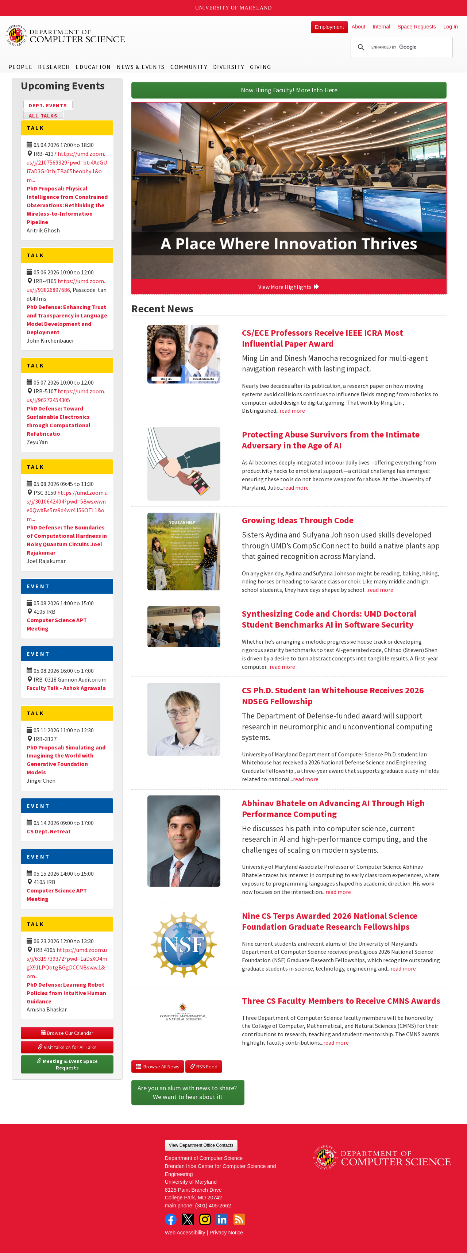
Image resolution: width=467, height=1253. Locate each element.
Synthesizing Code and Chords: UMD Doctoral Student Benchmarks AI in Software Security (329, 619)
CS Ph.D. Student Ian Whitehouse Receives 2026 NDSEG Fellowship (333, 696)
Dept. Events (51, 105)
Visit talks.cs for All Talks (67, 1047)
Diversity (228, 66)
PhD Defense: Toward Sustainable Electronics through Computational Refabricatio (58, 421)
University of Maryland (233, 8)
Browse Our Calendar (67, 1033)
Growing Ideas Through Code (298, 520)
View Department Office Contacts (201, 1145)
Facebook (171, 1219)
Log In (450, 27)
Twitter (188, 1219)
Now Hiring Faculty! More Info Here (289, 90)
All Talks (43, 115)
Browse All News (158, 1066)
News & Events (141, 66)
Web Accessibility (185, 1232)
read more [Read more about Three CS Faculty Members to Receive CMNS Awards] (336, 1042)
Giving (260, 66)
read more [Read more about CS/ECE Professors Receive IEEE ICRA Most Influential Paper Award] (292, 410)
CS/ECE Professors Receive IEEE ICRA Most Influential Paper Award (322, 338)
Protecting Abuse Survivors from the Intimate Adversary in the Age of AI (331, 440)
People (20, 66)
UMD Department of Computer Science (65, 35)
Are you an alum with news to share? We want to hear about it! (188, 1092)
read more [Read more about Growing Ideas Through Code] (380, 589)
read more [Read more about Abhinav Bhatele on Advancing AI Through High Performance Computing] (338, 891)
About (359, 27)
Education (93, 66)
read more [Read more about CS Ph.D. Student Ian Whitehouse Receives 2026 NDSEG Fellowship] (306, 779)
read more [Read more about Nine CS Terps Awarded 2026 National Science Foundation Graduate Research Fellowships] (403, 968)
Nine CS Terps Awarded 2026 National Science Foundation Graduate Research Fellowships (329, 921)
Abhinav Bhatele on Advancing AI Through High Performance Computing (333, 808)
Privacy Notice (226, 1232)
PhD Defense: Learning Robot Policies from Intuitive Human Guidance (66, 993)
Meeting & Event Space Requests (67, 1064)
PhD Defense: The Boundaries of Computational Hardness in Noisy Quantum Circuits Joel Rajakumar (67, 540)
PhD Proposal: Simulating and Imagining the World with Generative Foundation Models (66, 760)
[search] (400, 47)
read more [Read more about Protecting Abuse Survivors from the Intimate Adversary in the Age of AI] (296, 487)
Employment (329, 27)
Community (188, 66)
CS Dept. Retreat (49, 831)
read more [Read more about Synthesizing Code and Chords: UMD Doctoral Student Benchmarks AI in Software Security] (282, 666)
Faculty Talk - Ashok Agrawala (66, 687)
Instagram (205, 1219)
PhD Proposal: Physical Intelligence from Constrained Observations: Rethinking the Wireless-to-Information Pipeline (67, 205)
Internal (381, 27)
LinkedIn (222, 1219)
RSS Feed (203, 1066)
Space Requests (416, 27)
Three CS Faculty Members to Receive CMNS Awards (341, 1000)
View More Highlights (289, 286)
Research (54, 66)
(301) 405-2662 (213, 1205)
